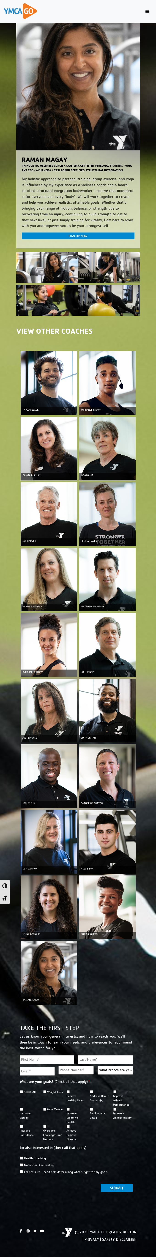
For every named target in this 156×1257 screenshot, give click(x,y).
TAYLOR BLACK (30, 409)
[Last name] (105, 1059)
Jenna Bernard (31, 934)
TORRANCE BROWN (91, 409)
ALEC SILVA (87, 868)
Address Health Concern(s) (99, 1098)
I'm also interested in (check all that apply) (53, 1148)
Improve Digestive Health (72, 1118)
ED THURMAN (88, 737)
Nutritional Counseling (39, 1165)
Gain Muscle (55, 1109)
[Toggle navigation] (147, 11)
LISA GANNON (29, 868)
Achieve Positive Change (71, 1135)
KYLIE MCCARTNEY (32, 672)
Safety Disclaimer (119, 1239)
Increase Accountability (122, 1115)
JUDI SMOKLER (30, 737)
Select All (30, 1092)
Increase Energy (25, 1115)
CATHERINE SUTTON (92, 803)
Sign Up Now (78, 236)
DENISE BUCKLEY (31, 475)
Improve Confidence (27, 1133)
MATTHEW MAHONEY (92, 606)
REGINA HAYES (89, 541)
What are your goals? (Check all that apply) (55, 1082)
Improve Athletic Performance (121, 1100)
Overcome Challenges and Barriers (52, 1135)
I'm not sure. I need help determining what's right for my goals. (66, 1172)
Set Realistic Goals (98, 1115)
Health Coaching (35, 1158)
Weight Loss (55, 1092)
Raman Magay (30, 999)
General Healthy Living (75, 1098)
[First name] (47, 1059)
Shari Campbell (90, 934)
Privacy (92, 1239)
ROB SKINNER (88, 672)
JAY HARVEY (29, 541)
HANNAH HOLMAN (32, 606)
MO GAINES (87, 475)
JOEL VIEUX (28, 803)
